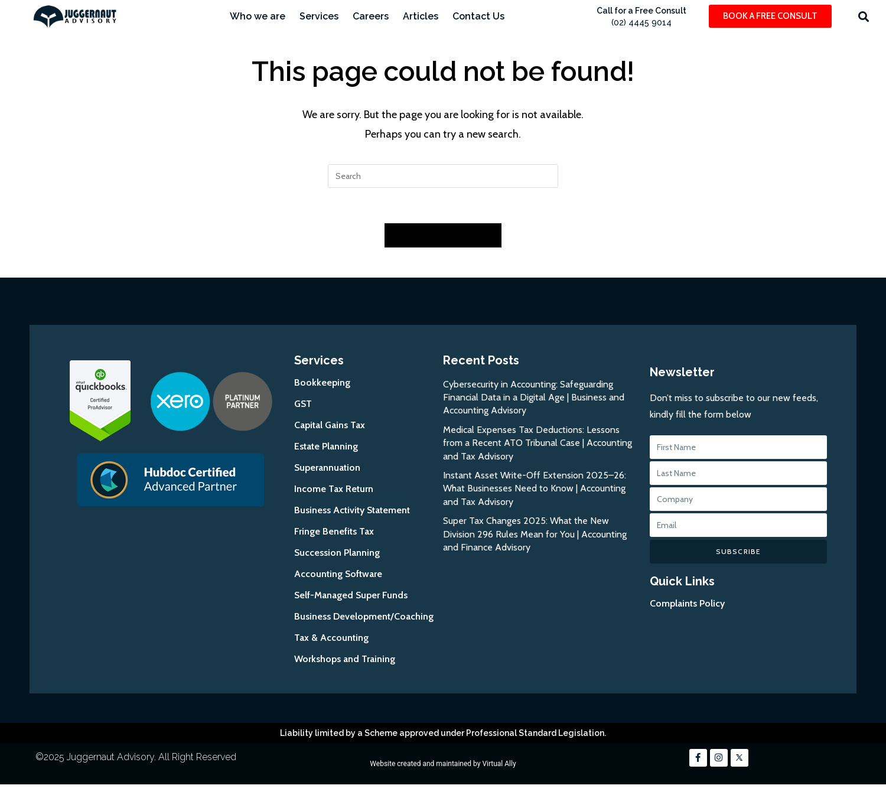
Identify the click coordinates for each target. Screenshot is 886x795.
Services (318, 16)
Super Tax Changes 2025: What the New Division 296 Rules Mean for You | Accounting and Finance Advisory (535, 535)
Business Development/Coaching (364, 617)
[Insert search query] (443, 176)
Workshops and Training (344, 659)
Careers (371, 16)
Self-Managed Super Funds (351, 595)
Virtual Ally (499, 764)
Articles (420, 16)
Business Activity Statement (352, 510)
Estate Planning (326, 446)
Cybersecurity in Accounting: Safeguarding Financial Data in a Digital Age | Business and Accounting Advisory (533, 398)
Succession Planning (337, 553)
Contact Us (478, 16)
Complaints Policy (687, 604)
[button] (863, 16)
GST (303, 404)
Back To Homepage (443, 235)
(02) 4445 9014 (641, 22)
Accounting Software (338, 574)
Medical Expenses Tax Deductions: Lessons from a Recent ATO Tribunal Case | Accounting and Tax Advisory (537, 443)
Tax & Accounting (331, 638)
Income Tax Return (333, 489)
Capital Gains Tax (329, 425)
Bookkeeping (322, 383)
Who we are (257, 16)
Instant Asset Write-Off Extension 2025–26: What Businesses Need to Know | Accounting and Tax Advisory (534, 490)
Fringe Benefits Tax (334, 531)
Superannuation (327, 468)
